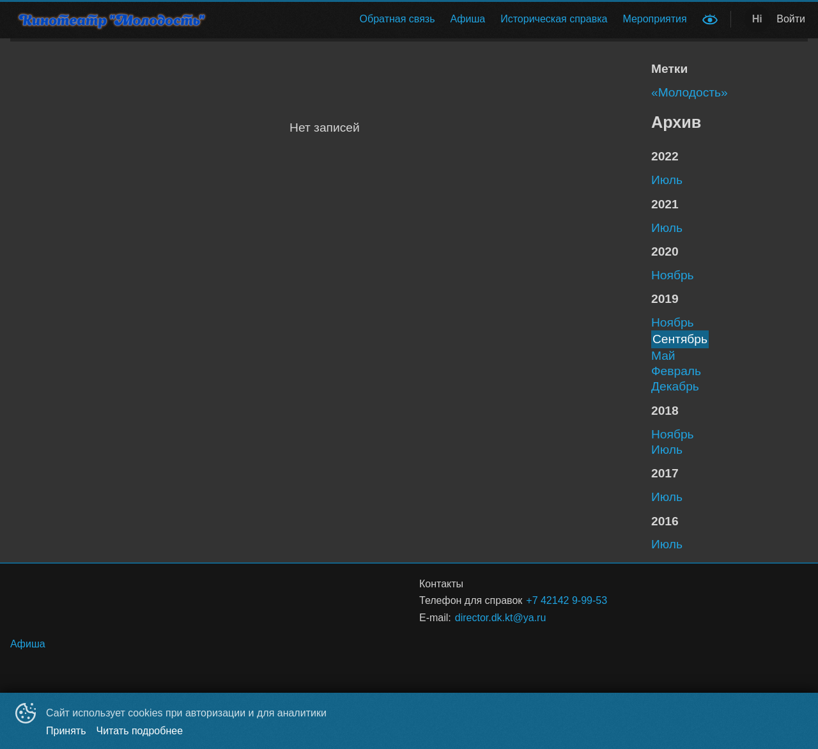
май (663, 355)
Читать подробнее (139, 730)
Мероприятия (654, 18)
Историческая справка (553, 18)
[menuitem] (397, 19)
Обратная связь (397, 18)
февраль (676, 371)
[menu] (459, 19)
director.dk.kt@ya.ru (500, 617)
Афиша (468, 18)
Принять (66, 730)
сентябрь (679, 339)
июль (667, 180)
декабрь (675, 386)
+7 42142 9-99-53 (566, 600)
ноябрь (672, 275)
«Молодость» (689, 92)
